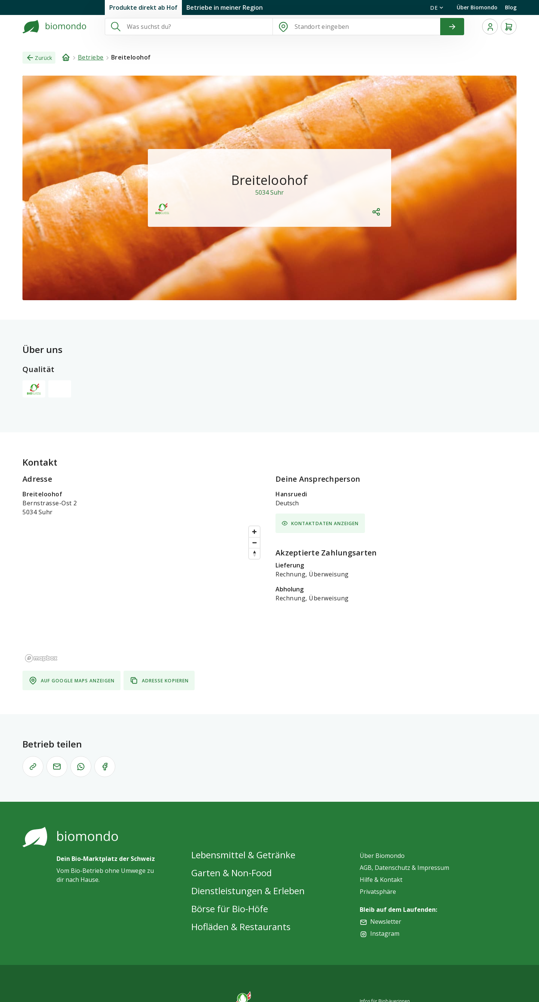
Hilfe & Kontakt (381, 879)
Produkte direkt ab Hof (143, 7)
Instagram (384, 933)
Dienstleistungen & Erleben (248, 890)
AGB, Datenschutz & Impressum (404, 868)
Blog (511, 7)
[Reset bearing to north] (254, 553)
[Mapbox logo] (41, 658)
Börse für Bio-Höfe (229, 908)
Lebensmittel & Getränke (243, 855)
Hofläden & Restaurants (240, 926)
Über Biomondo (477, 7)
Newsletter (385, 921)
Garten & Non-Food (231, 873)
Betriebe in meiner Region (224, 7)
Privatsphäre (378, 891)
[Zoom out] (254, 542)
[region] (143, 594)
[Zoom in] (254, 531)
